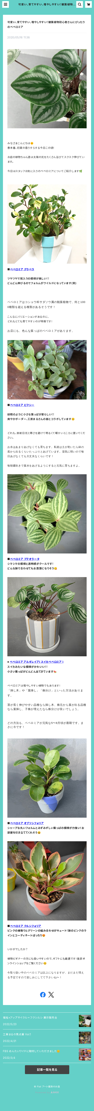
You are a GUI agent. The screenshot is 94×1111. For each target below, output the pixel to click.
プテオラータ (32, 558)
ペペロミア (17, 558)
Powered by (47, 1092)
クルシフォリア (32, 925)
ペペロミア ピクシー (22, 405)
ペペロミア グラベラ (22, 269)
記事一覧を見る (47, 1069)
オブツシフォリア (34, 823)
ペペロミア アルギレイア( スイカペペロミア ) (36, 661)
